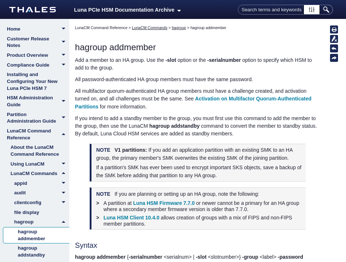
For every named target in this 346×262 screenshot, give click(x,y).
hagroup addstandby (31, 251)
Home (38, 29)
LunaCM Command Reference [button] (38, 134)
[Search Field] (285, 10)
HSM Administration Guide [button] (38, 101)
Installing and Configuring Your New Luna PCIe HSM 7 (32, 81)
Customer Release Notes (38, 42)
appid (41, 183)
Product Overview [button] (38, 55)
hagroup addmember (31, 235)
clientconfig (41, 203)
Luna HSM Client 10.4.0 (131, 218)
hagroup (41, 222)
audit (41, 193)
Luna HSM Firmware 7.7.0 (164, 203)
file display (26, 212)
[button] (312, 10)
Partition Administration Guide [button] (38, 118)
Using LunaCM (40, 164)
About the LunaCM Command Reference (35, 150)
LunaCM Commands (40, 173)
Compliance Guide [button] (38, 65)
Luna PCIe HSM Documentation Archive (127, 10)
